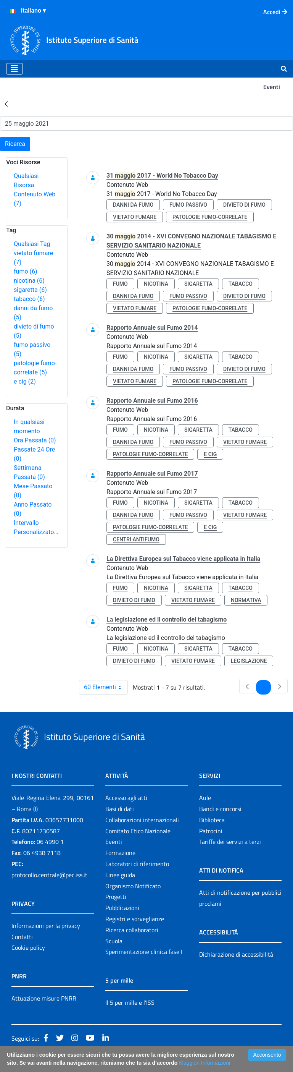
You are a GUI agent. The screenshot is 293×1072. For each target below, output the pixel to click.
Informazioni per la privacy (45, 925)
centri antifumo (136, 539)
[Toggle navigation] (14, 68)
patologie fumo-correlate (209, 217)
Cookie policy (28, 947)
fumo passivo (188, 205)
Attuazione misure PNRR (43, 998)
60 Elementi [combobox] (105, 687)
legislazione (249, 661)
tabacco (29, 299)
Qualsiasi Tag (32, 244)
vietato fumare (134, 217)
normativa (246, 600)
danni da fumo (133, 205)
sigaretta (30, 289)
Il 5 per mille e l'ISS (130, 1002)
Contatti (22, 936)
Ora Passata (35, 440)
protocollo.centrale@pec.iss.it (49, 874)
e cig (25, 381)
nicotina (29, 280)
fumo (25, 271)
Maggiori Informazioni (204, 1063)
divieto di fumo (244, 205)
